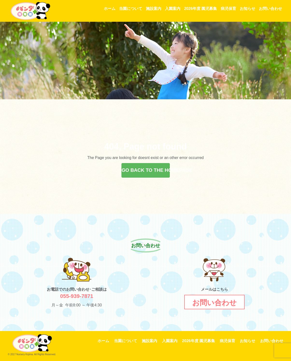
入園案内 (172, 9)
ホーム (109, 9)
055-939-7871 (76, 296)
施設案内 (153, 9)
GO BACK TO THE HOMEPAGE (146, 170)
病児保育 (228, 9)
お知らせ (247, 9)
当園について (130, 9)
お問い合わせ (270, 9)
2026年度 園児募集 (200, 9)
